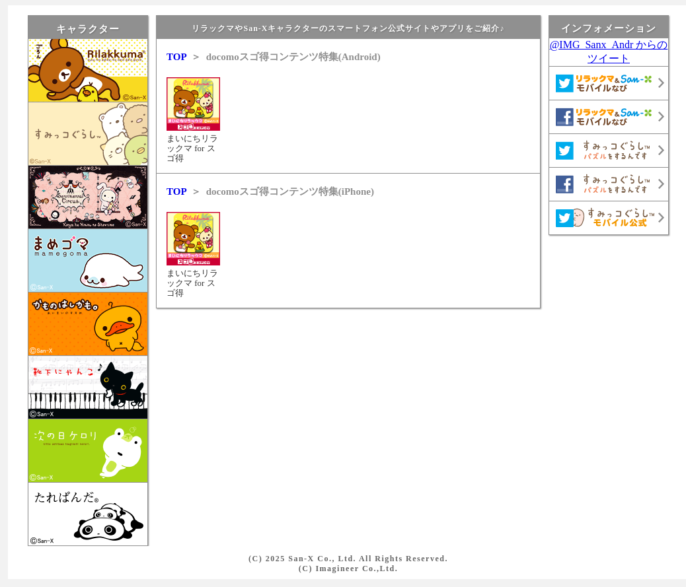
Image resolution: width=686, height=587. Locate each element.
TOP (176, 57)
